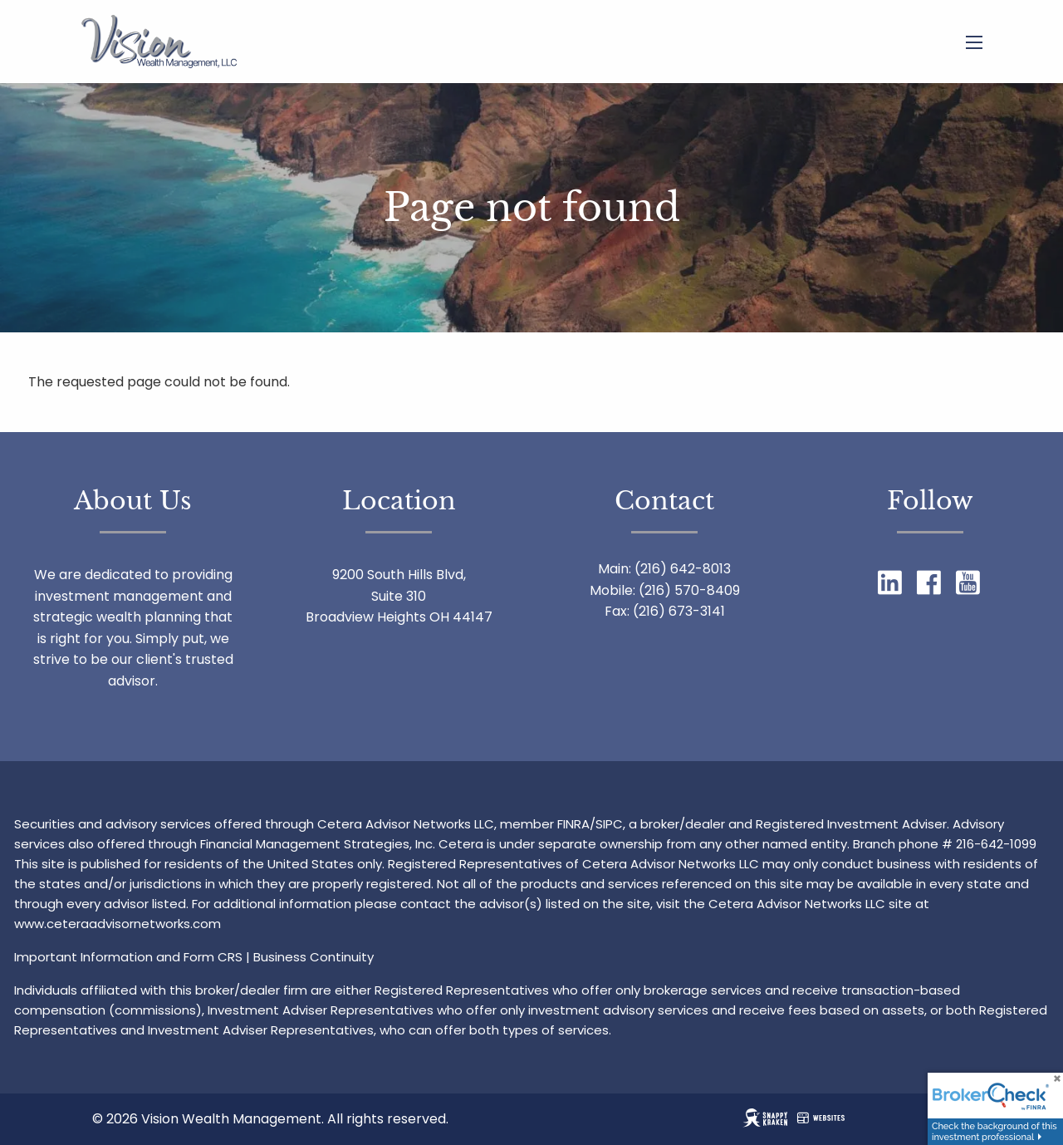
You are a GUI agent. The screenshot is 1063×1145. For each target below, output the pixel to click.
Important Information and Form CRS (128, 957)
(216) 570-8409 (689, 590)
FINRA (573, 824)
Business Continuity (313, 957)
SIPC (609, 824)
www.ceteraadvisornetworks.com (117, 923)
